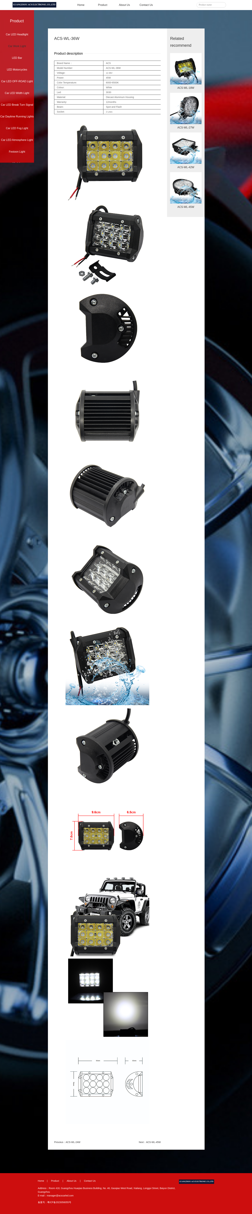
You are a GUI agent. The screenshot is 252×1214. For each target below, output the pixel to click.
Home (80, 5)
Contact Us (146, 5)
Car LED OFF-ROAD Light (17, 81)
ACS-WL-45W (185, 207)
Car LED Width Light (17, 93)
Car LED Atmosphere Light (17, 140)
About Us (124, 5)
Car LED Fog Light (17, 128)
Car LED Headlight (17, 34)
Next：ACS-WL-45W (150, 1142)
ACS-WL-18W (185, 87)
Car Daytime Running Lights (17, 116)
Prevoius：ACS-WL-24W (67, 1142)
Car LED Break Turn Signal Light (17, 107)
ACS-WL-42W (185, 167)
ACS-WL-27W (185, 127)
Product (102, 5)
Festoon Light (17, 151)
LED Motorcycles (17, 69)
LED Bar (17, 57)
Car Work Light (17, 46)
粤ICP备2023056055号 (59, 1202)
